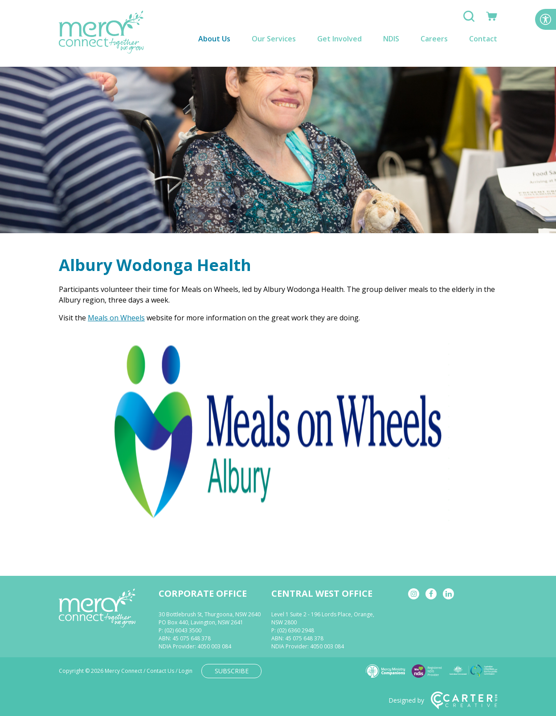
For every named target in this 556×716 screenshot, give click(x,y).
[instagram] (413, 593)
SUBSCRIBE (232, 671)
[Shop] (491, 19)
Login (185, 671)
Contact (483, 39)
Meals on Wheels (116, 318)
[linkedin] (448, 593)
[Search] (468, 19)
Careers (434, 39)
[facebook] (431, 593)
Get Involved (339, 39)
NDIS (391, 39)
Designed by (442, 700)
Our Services (274, 39)
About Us (214, 39)
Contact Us (160, 671)
